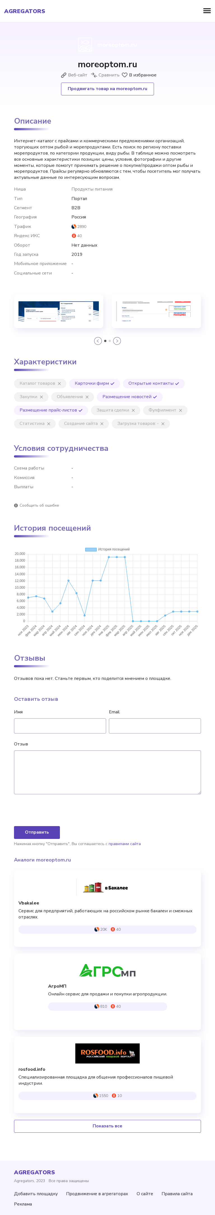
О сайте (145, 1194)
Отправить (37, 832)
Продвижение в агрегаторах (97, 1194)
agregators (24, 11)
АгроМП (57, 986)
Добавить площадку (36, 1194)
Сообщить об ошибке (39, 505)
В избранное (138, 75)
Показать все (107, 1126)
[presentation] (56, 811)
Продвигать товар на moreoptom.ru (107, 89)
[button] (98, 341)
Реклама (23, 1204)
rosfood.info (31, 1069)
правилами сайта (125, 843)
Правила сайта (177, 1194)
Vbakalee (28, 903)
